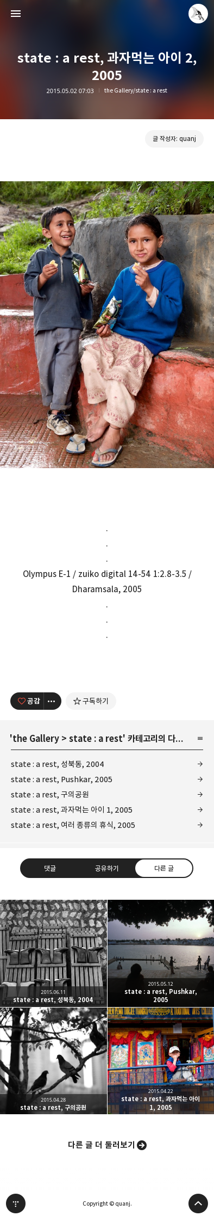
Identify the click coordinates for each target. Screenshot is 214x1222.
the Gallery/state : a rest (135, 90)
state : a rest (96, 738)
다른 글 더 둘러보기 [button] (101, 1145)
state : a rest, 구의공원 (50, 794)
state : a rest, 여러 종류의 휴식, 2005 (73, 825)
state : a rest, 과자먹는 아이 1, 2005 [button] (161, 1061)
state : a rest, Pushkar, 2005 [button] (161, 953)
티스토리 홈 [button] (16, 1203)
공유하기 (107, 868)
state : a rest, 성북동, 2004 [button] (53, 953)
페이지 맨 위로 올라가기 (198, 1203)
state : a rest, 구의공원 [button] (53, 1061)
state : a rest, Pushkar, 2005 (61, 779)
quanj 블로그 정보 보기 (198, 14)
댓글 (50, 868)
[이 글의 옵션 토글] (52, 701)
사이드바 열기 (16, 14)
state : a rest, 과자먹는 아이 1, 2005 (72, 810)
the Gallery (35, 738)
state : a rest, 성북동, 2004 (57, 764)
